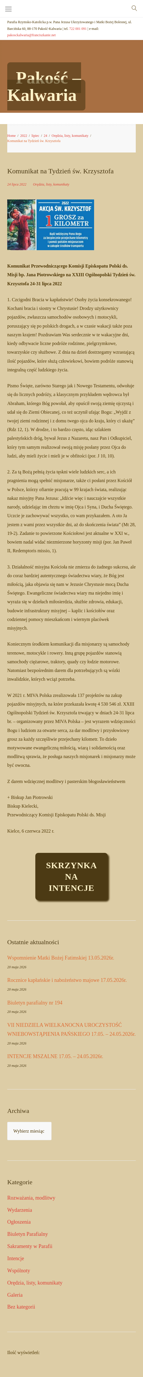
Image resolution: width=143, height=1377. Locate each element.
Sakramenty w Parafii (29, 1246)
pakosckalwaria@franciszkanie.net (31, 35)
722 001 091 (78, 29)
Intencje (15, 1258)
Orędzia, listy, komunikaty (70, 136)
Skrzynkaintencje (71, 876)
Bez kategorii (21, 1307)
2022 (23, 136)
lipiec (35, 136)
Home (11, 136)
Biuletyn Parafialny (27, 1234)
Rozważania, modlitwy (31, 1198)
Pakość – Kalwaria (44, 86)
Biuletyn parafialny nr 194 (34, 1003)
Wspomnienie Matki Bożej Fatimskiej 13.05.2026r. (60, 958)
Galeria (15, 1295)
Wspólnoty (18, 1271)
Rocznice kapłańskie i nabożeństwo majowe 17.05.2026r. (67, 980)
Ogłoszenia (19, 1222)
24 (45, 136)
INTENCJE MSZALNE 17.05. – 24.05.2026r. (55, 1056)
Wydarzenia (19, 1210)
